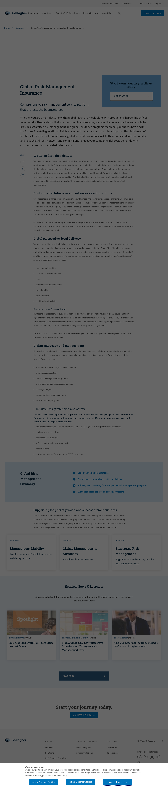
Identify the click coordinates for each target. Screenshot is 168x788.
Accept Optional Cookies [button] (43, 782)
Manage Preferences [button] (118, 782)
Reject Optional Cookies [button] (80, 782)
